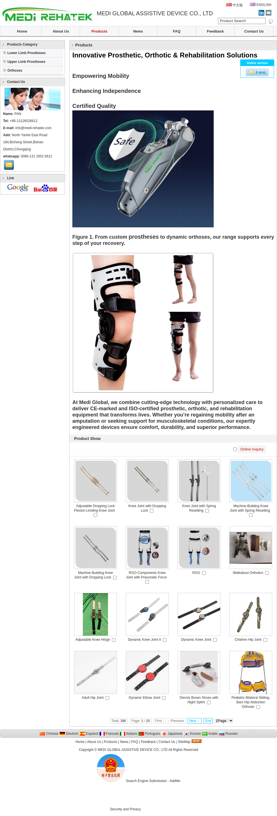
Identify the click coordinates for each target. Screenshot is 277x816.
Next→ (194, 721)
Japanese (171, 734)
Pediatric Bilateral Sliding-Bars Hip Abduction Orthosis (250, 702)
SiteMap (184, 742)
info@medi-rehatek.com (33, 128)
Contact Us (254, 31)
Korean (192, 734)
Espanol (88, 734)
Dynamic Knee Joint (196, 640)
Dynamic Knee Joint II (144, 640)
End (208, 721)
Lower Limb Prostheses (24, 53)
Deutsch (68, 734)
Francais (109, 734)
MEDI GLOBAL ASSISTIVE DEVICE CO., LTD (133, 750)
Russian (228, 734)
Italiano (128, 734)
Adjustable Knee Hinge (92, 640)
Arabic (210, 734)
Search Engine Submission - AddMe (153, 781)
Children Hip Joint (248, 640)
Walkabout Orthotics (248, 573)
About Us (61, 31)
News (138, 31)
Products (99, 31)
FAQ (177, 31)
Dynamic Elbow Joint (144, 698)
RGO (196, 573)
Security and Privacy (125, 809)
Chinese (48, 734)
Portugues (149, 734)
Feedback (215, 31)
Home (22, 31)
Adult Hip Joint (92, 698)
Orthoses (12, 70)
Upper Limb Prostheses (24, 62)
